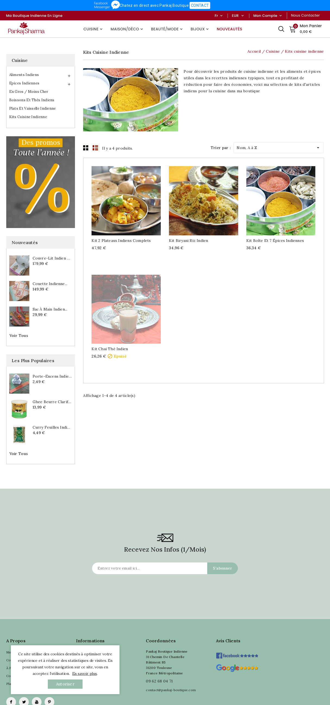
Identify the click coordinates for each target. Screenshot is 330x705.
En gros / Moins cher (28, 91)
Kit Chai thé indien (110, 348)
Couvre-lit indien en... (52, 258)
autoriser (65, 684)
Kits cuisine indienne (28, 117)
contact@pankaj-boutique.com (171, 690)
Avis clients (228, 640)
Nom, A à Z (279, 146)
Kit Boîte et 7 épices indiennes (275, 240)
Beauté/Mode (167, 29)
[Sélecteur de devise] (242, 16)
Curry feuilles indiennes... (52, 427)
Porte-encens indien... (52, 376)
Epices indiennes (24, 83)
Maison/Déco (127, 29)
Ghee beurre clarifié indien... (52, 401)
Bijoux (200, 29)
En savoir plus (84, 673)
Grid (86, 147)
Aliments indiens (24, 74)
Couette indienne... (50, 283)
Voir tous (19, 335)
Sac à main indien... (50, 309)
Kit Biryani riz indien (188, 240)
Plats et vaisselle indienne (32, 108)
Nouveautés (229, 29)
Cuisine (93, 29)
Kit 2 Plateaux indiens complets (121, 240)
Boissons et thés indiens (32, 100)
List (95, 147)
